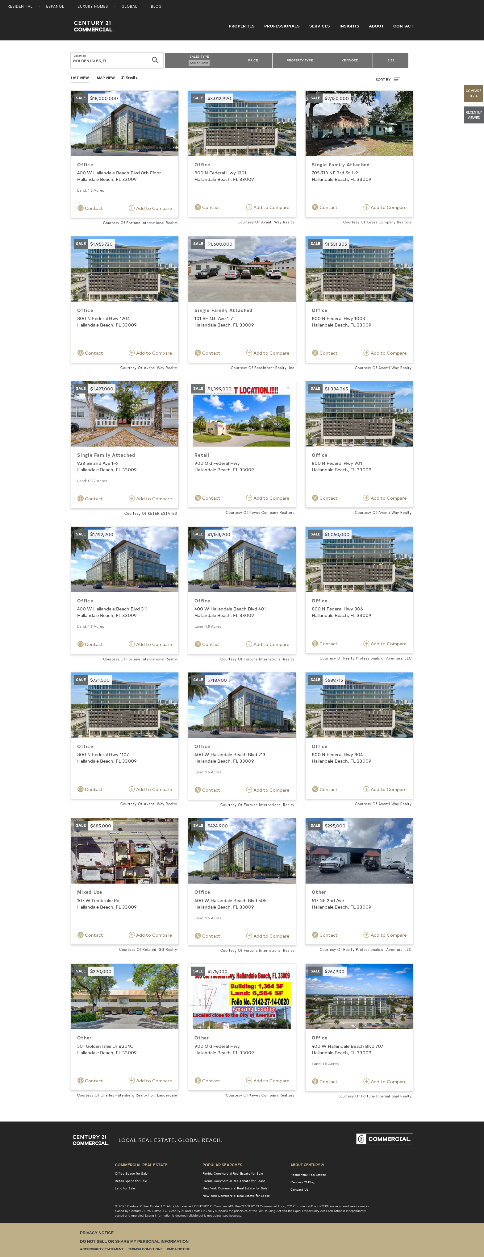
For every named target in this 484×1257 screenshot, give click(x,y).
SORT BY (388, 79)
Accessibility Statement (101, 1249)
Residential (20, 7)
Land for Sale (125, 1188)
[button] (474, 93)
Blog (156, 7)
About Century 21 (307, 1165)
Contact (403, 25)
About (376, 25)
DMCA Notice (178, 1249)
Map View (106, 77)
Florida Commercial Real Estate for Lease (233, 1181)
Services (319, 25)
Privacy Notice (97, 1232)
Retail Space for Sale (131, 1181)
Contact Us (299, 1189)
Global (129, 7)
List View (80, 77)
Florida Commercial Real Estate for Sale (232, 1173)
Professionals (282, 25)
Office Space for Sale (131, 1173)
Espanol (55, 7)
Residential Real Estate (308, 1174)
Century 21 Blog (302, 1182)
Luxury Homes (93, 7)
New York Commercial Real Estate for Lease (236, 1195)
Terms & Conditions (145, 1249)
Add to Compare (150, 208)
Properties (242, 25)
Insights (349, 25)
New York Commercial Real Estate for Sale (234, 1188)
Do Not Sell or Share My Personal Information (134, 1241)
